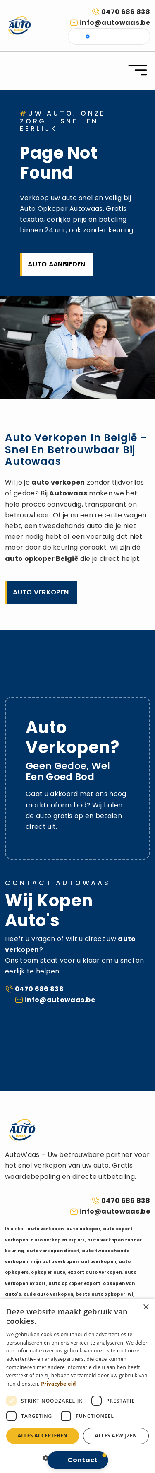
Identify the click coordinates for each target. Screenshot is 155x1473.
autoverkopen (99, 1261)
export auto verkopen (95, 1272)
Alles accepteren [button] (43, 1435)
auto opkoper (30, 558)
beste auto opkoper (101, 1294)
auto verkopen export (58, 1240)
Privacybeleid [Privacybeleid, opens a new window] (58, 1383)
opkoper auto (48, 1272)
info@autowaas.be (115, 22)
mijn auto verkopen (55, 1261)
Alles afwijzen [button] (116, 1435)
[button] (77, 1460)
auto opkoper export (74, 1283)
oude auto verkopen (49, 1294)
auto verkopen (58, 482)
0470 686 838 (125, 12)
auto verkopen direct (52, 1251)
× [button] (146, 1307)
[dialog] (77, 1386)
